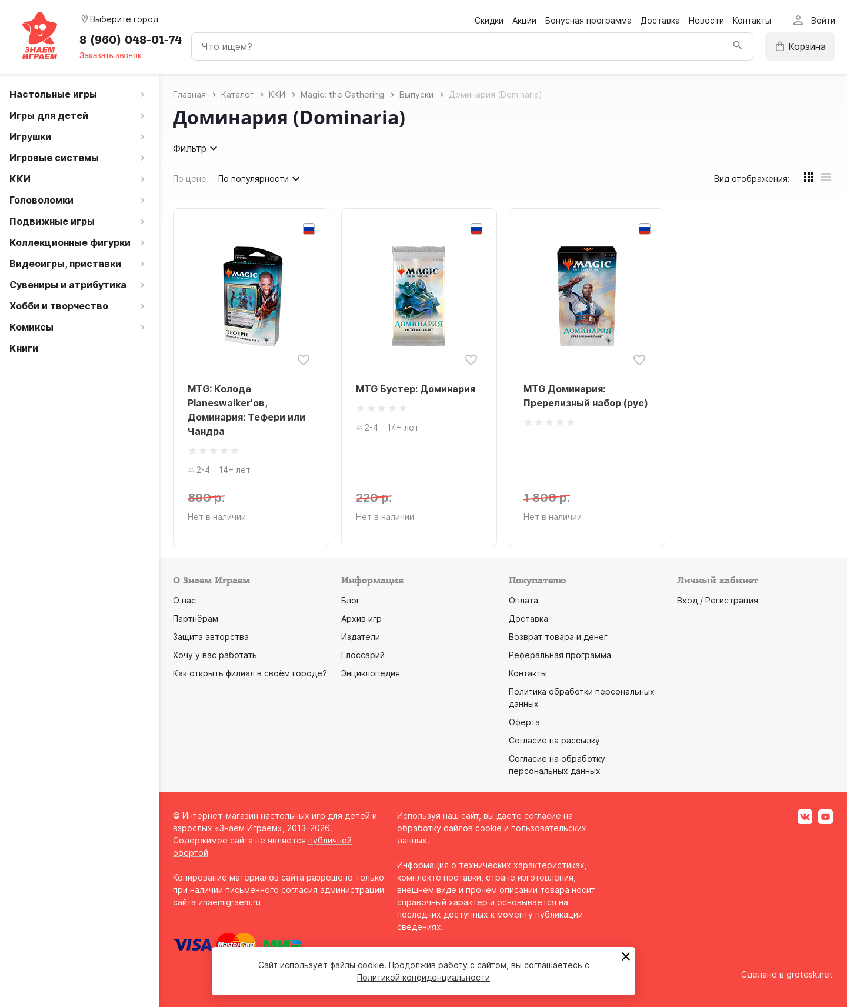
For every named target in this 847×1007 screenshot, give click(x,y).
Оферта (524, 722)
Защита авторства (211, 637)
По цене (189, 179)
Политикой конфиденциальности (423, 977)
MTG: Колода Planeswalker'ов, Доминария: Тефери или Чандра (246, 410)
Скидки (489, 20)
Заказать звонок (110, 55)
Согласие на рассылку (554, 740)
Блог (350, 600)
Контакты (752, 20)
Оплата (523, 600)
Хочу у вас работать (215, 655)
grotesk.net (809, 974)
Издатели (360, 637)
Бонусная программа (588, 20)
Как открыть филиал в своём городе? (250, 673)
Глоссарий (363, 655)
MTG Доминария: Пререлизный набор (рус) (585, 396)
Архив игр (361, 618)
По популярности (260, 179)
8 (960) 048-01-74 (130, 40)
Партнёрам (195, 618)
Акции (524, 20)
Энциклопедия (370, 673)
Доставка (660, 20)
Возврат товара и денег (558, 637)
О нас (184, 600)
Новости (706, 20)
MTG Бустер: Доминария (415, 389)
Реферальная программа (560, 655)
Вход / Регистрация (717, 600)
